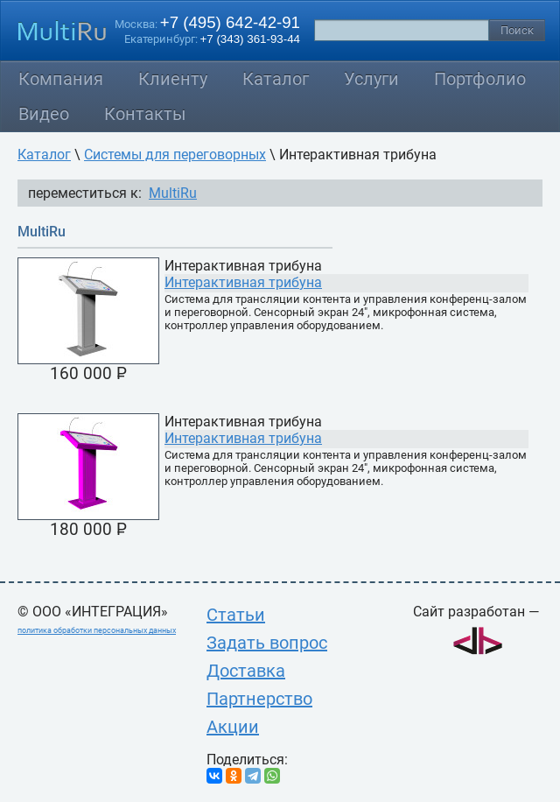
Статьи (235, 614)
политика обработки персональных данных (97, 630)
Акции (232, 726)
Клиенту (172, 78)
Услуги (371, 78)
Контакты (145, 113)
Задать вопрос (266, 642)
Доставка (245, 670)
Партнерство (259, 698)
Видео (43, 113)
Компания (60, 78)
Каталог (275, 78)
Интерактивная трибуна (243, 282)
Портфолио (480, 78)
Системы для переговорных (175, 154)
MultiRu (173, 193)
